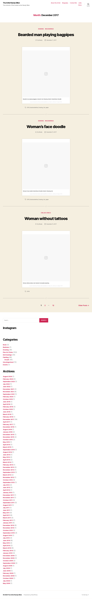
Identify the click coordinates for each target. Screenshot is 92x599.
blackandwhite (34, 107)
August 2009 (8, 566)
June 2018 (7, 412)
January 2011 (8, 523)
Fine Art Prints (46, 213)
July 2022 (6, 384)
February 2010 (8, 551)
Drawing (41, 29)
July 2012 (6, 485)
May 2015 (6, 442)
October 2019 (8, 399)
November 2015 (9, 437)
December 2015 (9, 435)
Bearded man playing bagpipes (46, 34)
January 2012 (8, 492)
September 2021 (9, 394)
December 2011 (8, 495)
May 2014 (6, 457)
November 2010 (9, 528)
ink (44, 107)
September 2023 (9, 381)
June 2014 (7, 455)
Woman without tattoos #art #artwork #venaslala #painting (36, 283)
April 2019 (6, 404)
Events (5, 365)
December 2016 (9, 427)
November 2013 (9, 470)
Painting (6, 357)
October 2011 (8, 500)
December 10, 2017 (51, 132)
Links (80, 3)
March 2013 (7, 475)
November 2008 (9, 576)
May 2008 (6, 583)
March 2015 (7, 447)
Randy (40, 40)
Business (6, 347)
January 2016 (8, 432)
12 (52, 305)
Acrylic (6, 360)
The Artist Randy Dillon (12, 3)
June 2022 (7, 387)
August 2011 (7, 505)
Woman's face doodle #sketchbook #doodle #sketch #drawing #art (38, 191)
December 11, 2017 (51, 40)
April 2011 (6, 515)
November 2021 (9, 392)
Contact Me (73, 3)
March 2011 (7, 518)
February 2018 (8, 417)
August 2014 (7, 452)
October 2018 (8, 409)
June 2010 (7, 540)
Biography (65, 3)
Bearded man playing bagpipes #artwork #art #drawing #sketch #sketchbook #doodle (42, 99)
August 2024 (8, 376)
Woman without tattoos (46, 218)
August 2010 (7, 535)
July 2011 (6, 508)
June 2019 (7, 402)
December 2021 (9, 389)
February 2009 (8, 573)
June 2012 (7, 487)
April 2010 (6, 545)
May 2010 (6, 543)
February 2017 (8, 424)
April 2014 (6, 460)
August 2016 (7, 429)
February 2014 (8, 465)
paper (47, 107)
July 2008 (6, 581)
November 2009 (9, 558)
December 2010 (9, 525)
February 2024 (8, 379)
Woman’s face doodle (46, 126)
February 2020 (8, 397)
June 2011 (6, 510)
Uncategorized (8, 362)
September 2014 (9, 450)
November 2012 (9, 477)
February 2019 (8, 407)
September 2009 (9, 563)
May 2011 (6, 513)
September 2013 (9, 472)
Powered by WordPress (31, 595)
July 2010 (6, 538)
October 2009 (8, 561)
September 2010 (9, 533)
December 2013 (9, 467)
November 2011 (8, 498)
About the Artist (55, 3)
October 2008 (8, 578)
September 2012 (9, 482)
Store (80, 5)
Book (5, 345)
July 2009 (6, 568)
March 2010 (7, 548)
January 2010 (8, 553)
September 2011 (9, 503)
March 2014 (7, 462)
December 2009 (9, 556)
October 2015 (8, 440)
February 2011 (8, 520)
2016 (28, 107)
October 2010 (8, 530)
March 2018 (7, 414)
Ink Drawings (49, 29)
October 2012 (8, 480)
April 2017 (6, 422)
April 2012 (6, 490)
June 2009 (7, 571)
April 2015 (6, 445)
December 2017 (9, 419)
